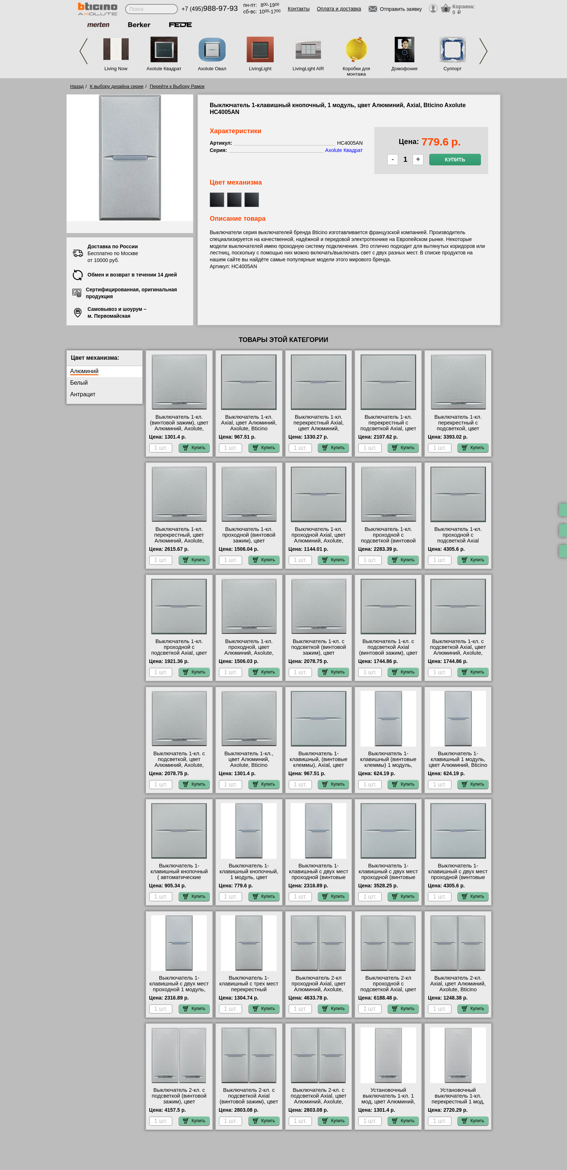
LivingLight (260, 68)
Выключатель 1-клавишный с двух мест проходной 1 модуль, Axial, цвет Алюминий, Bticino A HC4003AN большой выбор (179, 992)
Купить (455, 159)
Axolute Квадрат (163, 68)
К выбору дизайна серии (117, 86)
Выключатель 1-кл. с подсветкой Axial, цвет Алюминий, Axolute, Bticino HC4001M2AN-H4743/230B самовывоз (458, 652)
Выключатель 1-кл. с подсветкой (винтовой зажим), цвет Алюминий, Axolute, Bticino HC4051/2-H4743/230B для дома (318, 655)
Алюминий (84, 371)
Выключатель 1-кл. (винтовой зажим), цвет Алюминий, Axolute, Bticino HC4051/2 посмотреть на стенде (179, 428)
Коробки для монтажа (356, 71)
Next (483, 51)
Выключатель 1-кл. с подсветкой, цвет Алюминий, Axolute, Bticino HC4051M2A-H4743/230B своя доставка (179, 768)
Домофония (405, 68)
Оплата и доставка (339, 9)
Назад (77, 86)
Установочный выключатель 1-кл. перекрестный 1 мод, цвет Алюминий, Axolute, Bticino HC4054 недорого (458, 1104)
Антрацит (82, 394)
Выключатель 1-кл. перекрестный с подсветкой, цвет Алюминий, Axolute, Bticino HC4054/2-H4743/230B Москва (458, 431)
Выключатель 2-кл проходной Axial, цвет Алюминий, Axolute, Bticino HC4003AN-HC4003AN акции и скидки (318, 992)
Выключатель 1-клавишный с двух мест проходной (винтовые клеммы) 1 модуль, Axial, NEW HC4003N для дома (318, 880)
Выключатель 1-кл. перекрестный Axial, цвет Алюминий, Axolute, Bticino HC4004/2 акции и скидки (318, 431)
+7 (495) (210, 9)
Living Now (116, 68)
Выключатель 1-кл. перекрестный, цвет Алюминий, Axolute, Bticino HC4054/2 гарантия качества (179, 540)
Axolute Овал (212, 68)
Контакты (299, 9)
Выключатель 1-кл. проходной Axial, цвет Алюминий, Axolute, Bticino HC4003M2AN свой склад (318, 540)
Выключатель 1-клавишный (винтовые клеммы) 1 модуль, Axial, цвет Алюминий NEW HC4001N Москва (388, 765)
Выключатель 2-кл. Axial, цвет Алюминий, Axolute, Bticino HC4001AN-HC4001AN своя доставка (458, 989)
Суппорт (452, 68)
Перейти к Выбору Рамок (177, 86)
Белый (79, 383)
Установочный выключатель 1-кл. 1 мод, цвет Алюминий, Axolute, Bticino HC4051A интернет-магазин (388, 1104)
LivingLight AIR (308, 68)
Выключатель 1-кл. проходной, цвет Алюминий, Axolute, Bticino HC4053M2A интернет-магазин (248, 652)
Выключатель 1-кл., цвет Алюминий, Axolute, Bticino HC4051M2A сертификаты (248, 765)
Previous (83, 51)
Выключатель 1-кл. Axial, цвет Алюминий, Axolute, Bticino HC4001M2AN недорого (248, 425)
